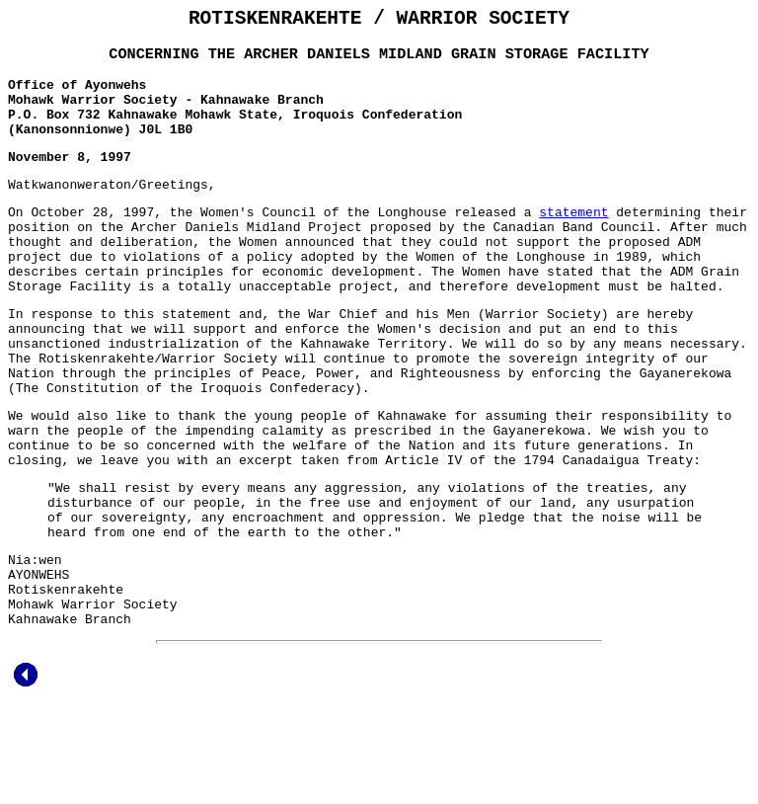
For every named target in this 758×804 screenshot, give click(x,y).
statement (573, 239)
